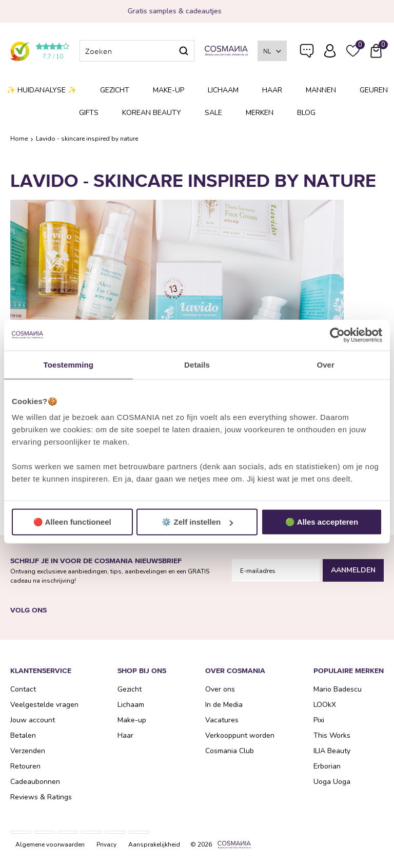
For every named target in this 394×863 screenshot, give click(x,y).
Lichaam (223, 90)
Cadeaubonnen (35, 782)
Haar (272, 90)
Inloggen (330, 51)
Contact (23, 689)
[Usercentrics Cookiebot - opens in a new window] (337, 334)
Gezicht (114, 90)
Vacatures (222, 720)
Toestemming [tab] (69, 364)
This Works (331, 735)
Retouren (25, 766)
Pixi (318, 720)
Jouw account (32, 720)
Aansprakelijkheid (154, 844)
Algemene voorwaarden (50, 844)
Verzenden (27, 751)
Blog (306, 113)
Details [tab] (197, 364)
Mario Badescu (337, 689)
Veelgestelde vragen (306, 53)
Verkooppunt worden (239, 735)
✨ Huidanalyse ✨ (41, 90)
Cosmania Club (229, 751)
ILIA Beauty (331, 751)
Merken (259, 113)
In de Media (224, 704)
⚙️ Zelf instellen (197, 521)
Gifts (88, 113)
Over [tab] (325, 364)
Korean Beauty (151, 113)
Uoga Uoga (331, 782)
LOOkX (324, 704)
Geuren (374, 90)
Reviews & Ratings (41, 797)
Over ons (220, 689)
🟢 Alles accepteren (321, 521)
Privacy (106, 844)
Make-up (168, 90)
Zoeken (183, 51)
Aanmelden (353, 570)
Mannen (321, 90)
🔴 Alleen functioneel (72, 521)
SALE (213, 113)
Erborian (327, 766)
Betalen (23, 735)
